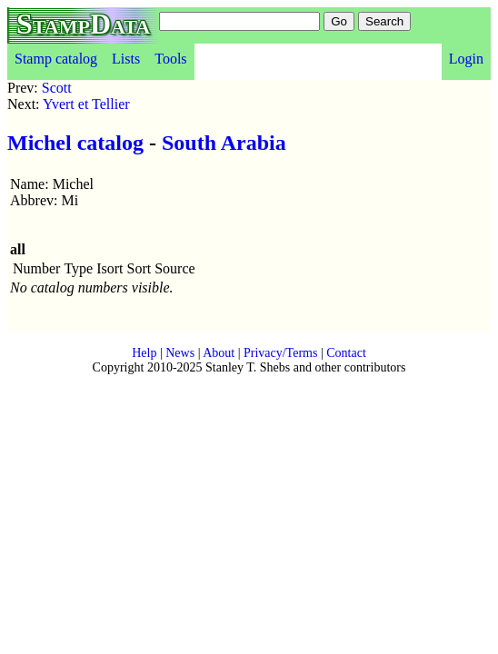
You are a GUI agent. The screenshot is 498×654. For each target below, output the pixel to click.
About (218, 353)
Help (144, 353)
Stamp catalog (56, 58)
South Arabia (224, 142)
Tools (170, 58)
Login (466, 58)
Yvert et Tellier (86, 104)
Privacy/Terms (280, 353)
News (179, 353)
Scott (57, 87)
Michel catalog (75, 142)
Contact (346, 353)
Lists (126, 58)
